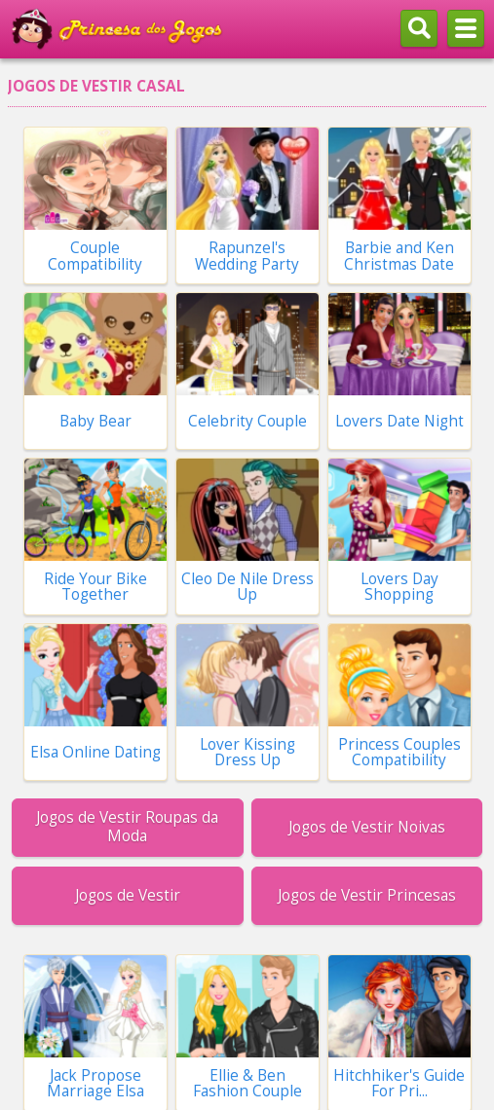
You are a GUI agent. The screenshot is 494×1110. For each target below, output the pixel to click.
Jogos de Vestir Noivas (366, 827)
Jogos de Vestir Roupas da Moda (127, 826)
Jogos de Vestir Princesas (367, 895)
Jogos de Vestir (127, 895)
